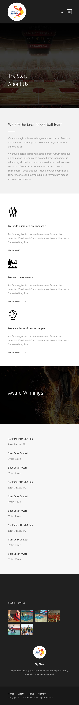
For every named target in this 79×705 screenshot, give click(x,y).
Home (11, 693)
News (31, 693)
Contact (42, 693)
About (21, 693)
